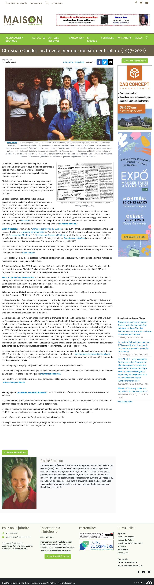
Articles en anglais (126, 537)
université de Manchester (33, 232)
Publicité (122, 546)
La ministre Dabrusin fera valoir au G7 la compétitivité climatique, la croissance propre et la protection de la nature (133, 347)
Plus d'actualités (125, 401)
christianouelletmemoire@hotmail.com (92, 354)
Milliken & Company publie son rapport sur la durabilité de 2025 (132, 390)
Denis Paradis (28, 252)
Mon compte (36, 3)
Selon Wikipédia (9, 229)
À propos (122, 533)
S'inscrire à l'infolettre (135, 61)
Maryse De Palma (126, 540)
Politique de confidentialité (130, 565)
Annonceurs (123, 553)
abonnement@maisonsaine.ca (18, 537)
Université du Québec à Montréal (50, 235)
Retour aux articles (15, 452)
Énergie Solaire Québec (74, 238)
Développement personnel (130, 543)
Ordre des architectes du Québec (47, 229)
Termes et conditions (127, 562)
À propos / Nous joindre (16, 3)
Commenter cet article (73, 62)
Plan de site (123, 559)
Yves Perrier (12, 143)
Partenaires (123, 549)
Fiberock (25, 220)
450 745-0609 (11, 533)
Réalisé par (138, 583)
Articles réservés (53, 39)
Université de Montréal (20, 235)
